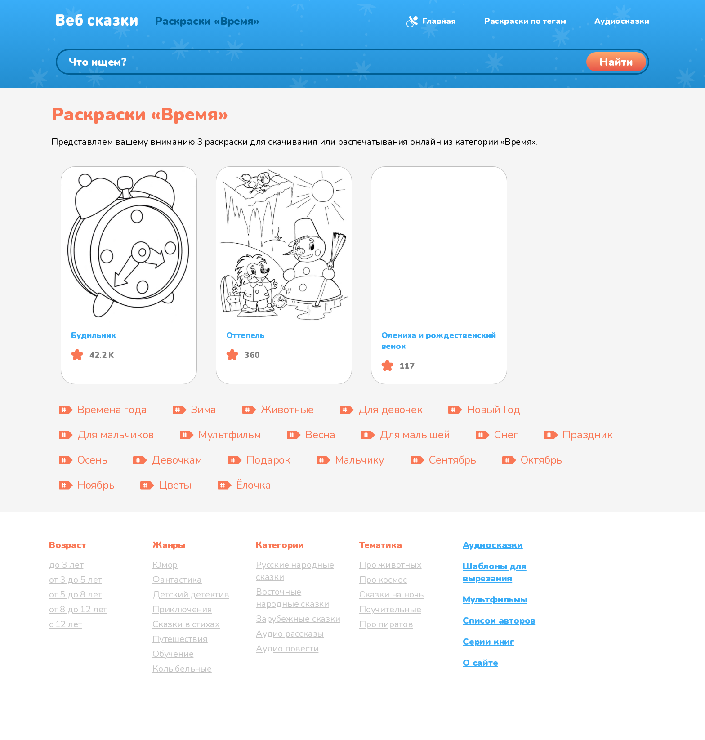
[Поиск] (352, 61)
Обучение (172, 654)
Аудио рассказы (290, 634)
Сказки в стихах (186, 624)
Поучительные (390, 609)
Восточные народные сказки (292, 598)
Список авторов (499, 621)
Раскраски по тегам (525, 21)
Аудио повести (287, 648)
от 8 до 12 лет (78, 609)
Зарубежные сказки (298, 619)
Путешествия (180, 639)
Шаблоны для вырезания (495, 572)
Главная (439, 21)
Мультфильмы (495, 599)
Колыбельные (182, 669)
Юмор (165, 565)
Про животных (390, 565)
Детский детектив (190, 594)
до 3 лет (66, 565)
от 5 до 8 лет (75, 594)
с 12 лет (65, 624)
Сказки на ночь (391, 594)
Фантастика (177, 580)
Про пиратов (386, 624)
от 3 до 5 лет (75, 580)
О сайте (480, 663)
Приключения (182, 609)
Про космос (383, 580)
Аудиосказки (621, 21)
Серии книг (488, 642)
